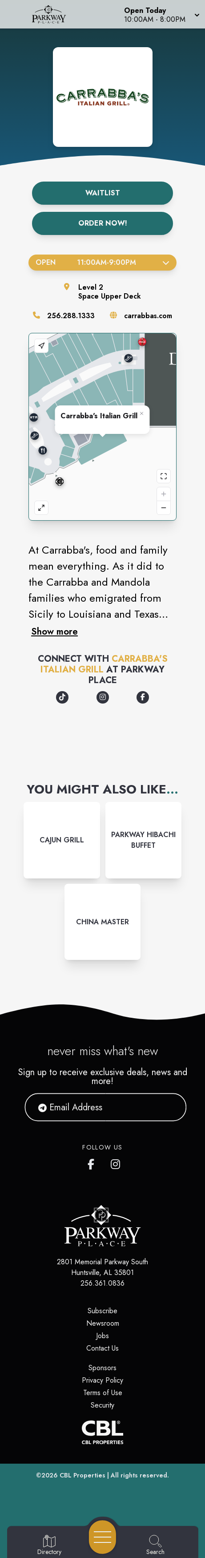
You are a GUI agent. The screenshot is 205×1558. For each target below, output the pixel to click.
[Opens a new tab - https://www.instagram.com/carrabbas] (102, 697)
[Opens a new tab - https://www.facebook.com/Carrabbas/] (143, 697)
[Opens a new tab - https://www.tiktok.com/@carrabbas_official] (62, 697)
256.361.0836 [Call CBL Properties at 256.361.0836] (102, 1283)
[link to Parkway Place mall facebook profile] (93, 1162)
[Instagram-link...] (61, 840)
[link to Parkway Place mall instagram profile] (116, 1162)
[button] (161, 14)
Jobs (102, 1336)
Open (102, 262)
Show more (54, 631)
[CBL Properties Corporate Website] (102, 1432)
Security (102, 1405)
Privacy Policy (102, 1380)
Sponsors (102, 1368)
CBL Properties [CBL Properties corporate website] (82, 1475)
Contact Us (102, 1348)
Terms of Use (102, 1393)
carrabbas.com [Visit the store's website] (148, 316)
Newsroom (102, 1323)
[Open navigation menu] (102, 1537)
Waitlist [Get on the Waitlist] (102, 193)
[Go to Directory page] (49, 1545)
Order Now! (102, 223)
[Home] (53, 14)
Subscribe (102, 1311)
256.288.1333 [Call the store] (71, 316)
